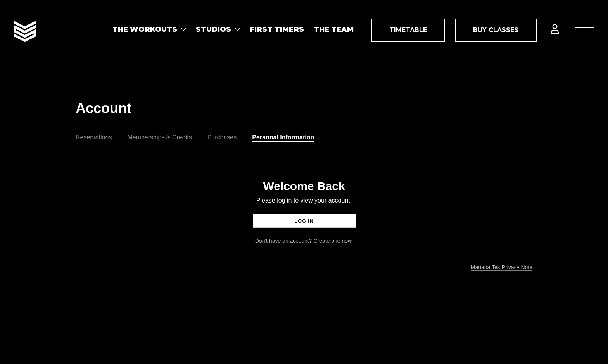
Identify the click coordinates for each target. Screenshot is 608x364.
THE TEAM (334, 29)
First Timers (277, 29)
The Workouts (144, 29)
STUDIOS (213, 29)
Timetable (408, 30)
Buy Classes (495, 30)
